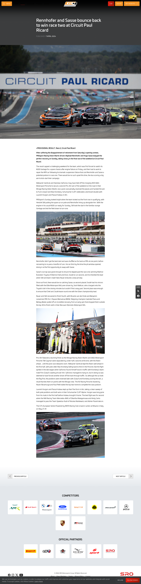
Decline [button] (120, 580)
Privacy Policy (79, 576)
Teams (71, 576)
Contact (88, 576)
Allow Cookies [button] (132, 580)
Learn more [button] (38, 581)
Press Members (61, 576)
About (52, 576)
